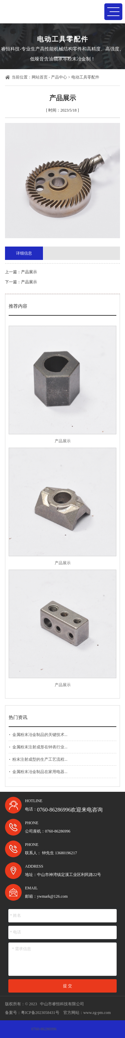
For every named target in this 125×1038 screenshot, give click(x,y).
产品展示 (63, 441)
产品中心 (59, 77)
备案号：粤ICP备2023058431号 (32, 1012)
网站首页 (40, 77)
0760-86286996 (44, 1029)
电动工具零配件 (85, 77)
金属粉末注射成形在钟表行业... (39, 747)
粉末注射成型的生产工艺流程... (39, 759)
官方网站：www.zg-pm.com (87, 1012)
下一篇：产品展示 (21, 282)
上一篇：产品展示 (21, 272)
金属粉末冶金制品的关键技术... (39, 734)
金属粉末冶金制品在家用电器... (39, 771)
